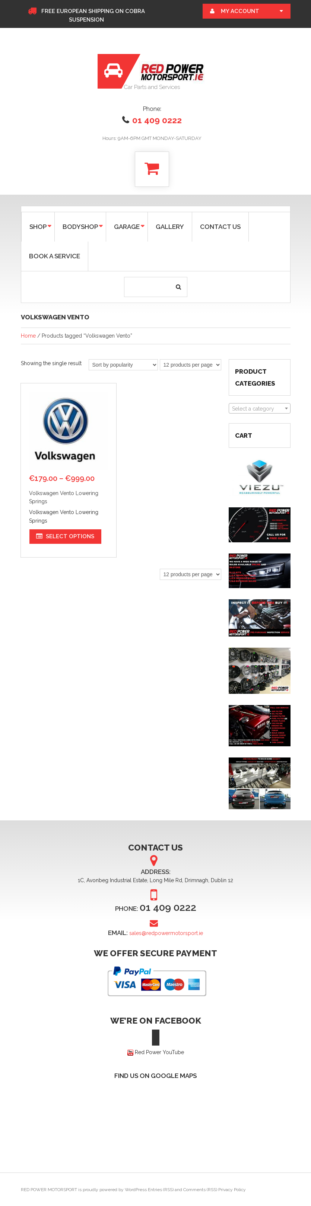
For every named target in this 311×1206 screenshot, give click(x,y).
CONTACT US (220, 226)
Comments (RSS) (200, 1189)
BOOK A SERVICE (54, 256)
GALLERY (170, 226)
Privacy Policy (232, 1189)
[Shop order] (123, 364)
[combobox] (260, 408)
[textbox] (259, 408)
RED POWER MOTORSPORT (49, 1189)
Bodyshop (79, 226)
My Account (240, 11)
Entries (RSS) (161, 1189)
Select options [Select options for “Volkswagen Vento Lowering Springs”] (70, 536)
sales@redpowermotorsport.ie (166, 933)
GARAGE (126, 226)
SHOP (37, 226)
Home (28, 336)
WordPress (136, 1189)
